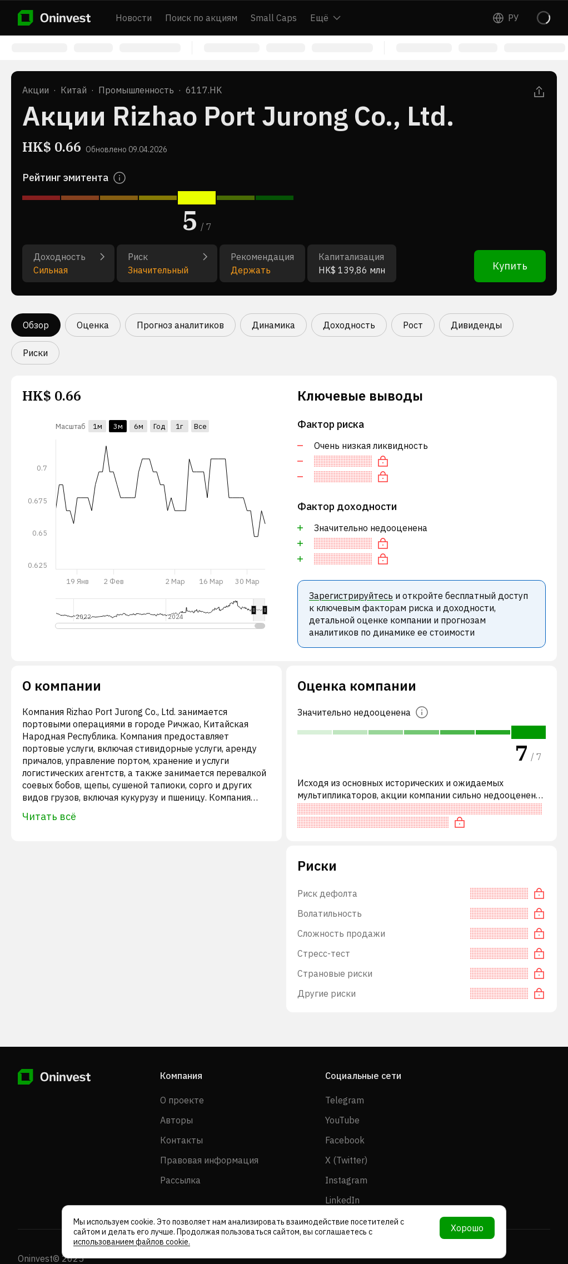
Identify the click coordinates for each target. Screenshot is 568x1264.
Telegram (344, 1100)
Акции (35, 90)
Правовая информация (209, 1160)
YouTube (342, 1120)
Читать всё (49, 816)
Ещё (325, 17)
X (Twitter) (346, 1160)
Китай (74, 90)
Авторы (176, 1120)
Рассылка (180, 1180)
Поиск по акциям (201, 17)
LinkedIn (342, 1200)
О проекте (182, 1100)
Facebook (345, 1140)
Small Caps (274, 17)
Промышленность (136, 90)
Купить (509, 265)
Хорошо (467, 1227)
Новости (134, 17)
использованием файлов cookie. (131, 1242)
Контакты (181, 1140)
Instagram (346, 1180)
